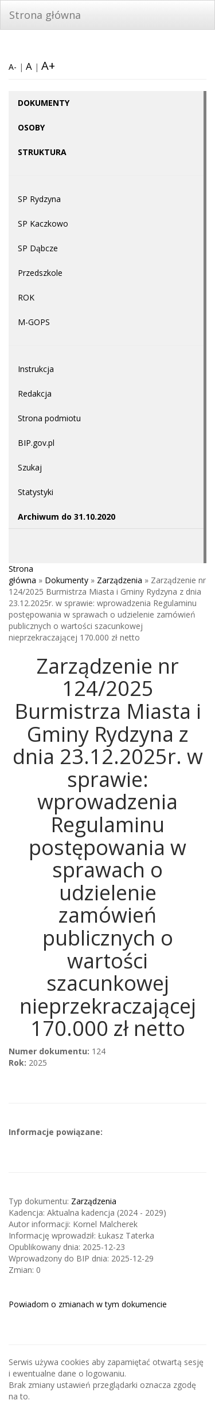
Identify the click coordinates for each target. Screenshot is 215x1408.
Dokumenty (66, 580)
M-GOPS (34, 322)
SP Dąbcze (38, 248)
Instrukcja (36, 368)
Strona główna (45, 15)
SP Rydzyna (39, 198)
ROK (26, 297)
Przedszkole (40, 272)
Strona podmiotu (49, 418)
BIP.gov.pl (36, 442)
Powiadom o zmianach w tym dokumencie (88, 1304)
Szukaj (30, 467)
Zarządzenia (119, 580)
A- (13, 66)
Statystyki (35, 492)
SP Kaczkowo (43, 223)
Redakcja (35, 393)
